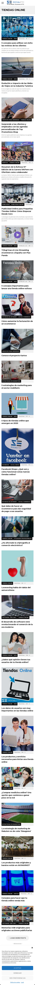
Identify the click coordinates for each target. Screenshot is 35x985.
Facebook (5, 464)
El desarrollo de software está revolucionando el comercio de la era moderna (17, 605)
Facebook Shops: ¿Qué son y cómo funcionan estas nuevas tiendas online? (17, 445)
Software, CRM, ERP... (9, 617)
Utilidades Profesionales (23, 538)
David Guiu (22, 38)
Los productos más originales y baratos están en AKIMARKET (17, 846)
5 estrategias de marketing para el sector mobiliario (17, 370)
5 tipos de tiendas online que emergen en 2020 (17, 404)
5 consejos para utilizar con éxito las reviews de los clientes (17, 26)
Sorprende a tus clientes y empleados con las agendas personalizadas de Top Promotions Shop (17, 107)
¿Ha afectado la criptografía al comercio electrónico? (17, 526)
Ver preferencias (17, 978)
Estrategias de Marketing (11, 381)
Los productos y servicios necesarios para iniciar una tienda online (17, 733)
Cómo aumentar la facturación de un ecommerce (17, 304)
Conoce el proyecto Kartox (17, 339)
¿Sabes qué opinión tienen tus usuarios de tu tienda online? (17, 643)
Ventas (16, 893)
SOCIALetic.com (23, 245)
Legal (22, 982)
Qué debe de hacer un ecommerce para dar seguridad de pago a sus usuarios (17, 489)
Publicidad (6, 204)
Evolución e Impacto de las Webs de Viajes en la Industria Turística (17, 67)
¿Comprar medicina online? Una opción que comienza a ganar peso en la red (17, 777)
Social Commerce (24, 317)
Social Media (15, 464)
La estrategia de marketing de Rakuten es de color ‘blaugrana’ (17, 813)
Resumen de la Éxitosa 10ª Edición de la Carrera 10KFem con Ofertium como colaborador (17, 151)
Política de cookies (15, 982)
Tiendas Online (7, 38)
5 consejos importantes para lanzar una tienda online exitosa (17, 270)
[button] (32, 948)
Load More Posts (17, 938)
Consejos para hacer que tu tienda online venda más (17, 881)
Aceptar (17, 968)
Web (15, 38)
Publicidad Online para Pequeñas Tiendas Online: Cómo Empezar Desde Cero (17, 193)
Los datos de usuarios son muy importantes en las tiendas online (17, 684)
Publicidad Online (17, 204)
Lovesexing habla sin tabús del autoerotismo (17, 566)
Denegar (18, 973)
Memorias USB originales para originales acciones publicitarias (17, 914)
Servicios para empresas (10, 119)
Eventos (5, 162)
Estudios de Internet (9, 317)
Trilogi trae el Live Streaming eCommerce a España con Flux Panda (17, 234)
